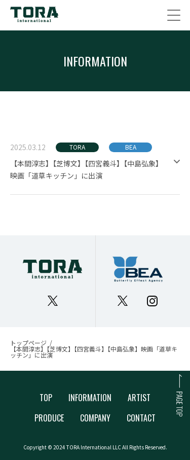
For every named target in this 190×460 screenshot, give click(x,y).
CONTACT (141, 418)
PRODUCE (49, 418)
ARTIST (139, 398)
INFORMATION (89, 398)
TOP (46, 398)
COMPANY (95, 418)
